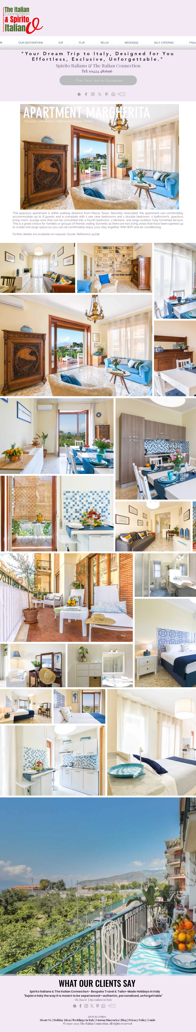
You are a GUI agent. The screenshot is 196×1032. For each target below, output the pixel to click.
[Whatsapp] (113, 94)
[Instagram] (93, 94)
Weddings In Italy (83, 1020)
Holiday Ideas (62, 1020)
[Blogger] (79, 94)
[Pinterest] (106, 94)
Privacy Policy (137, 1020)
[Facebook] (86, 94)
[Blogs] (74, 1005)
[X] (99, 94)
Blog (124, 1020)
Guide (152, 1020)
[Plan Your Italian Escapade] (98, 80)
